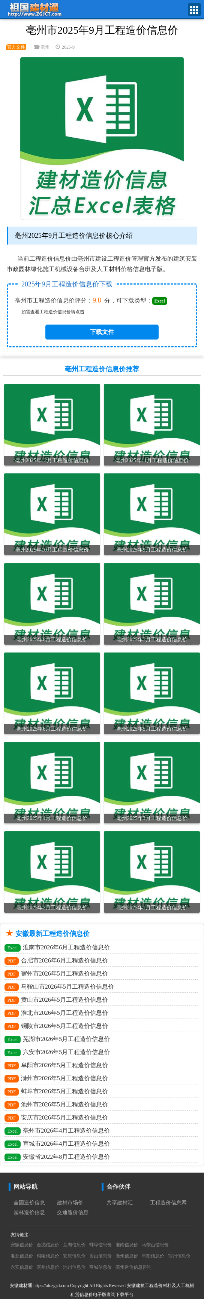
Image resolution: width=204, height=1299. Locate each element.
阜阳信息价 (153, 1256)
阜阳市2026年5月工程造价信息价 (56, 1065)
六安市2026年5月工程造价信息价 (57, 1052)
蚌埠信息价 (100, 1244)
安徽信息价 (21, 1244)
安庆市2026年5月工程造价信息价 (56, 1118)
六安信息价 (21, 1267)
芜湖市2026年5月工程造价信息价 (57, 1039)
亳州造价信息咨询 (134, 1267)
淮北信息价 (21, 1256)
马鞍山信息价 (155, 1244)
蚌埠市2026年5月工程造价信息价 (56, 1092)
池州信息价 (74, 1267)
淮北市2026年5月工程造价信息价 (56, 1013)
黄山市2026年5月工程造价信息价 (56, 1000)
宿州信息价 (179, 1256)
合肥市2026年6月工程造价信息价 (56, 961)
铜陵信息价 (48, 1256)
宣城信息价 (100, 1267)
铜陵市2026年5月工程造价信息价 (56, 1026)
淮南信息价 (127, 1244)
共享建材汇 (119, 1203)
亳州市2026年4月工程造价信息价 (57, 1131)
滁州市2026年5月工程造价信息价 (56, 1078)
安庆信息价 (74, 1256)
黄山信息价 (100, 1256)
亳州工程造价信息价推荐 (102, 369)
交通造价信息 (72, 1212)
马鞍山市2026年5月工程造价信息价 (59, 987)
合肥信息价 (48, 1244)
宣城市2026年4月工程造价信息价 (57, 1144)
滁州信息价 (127, 1256)
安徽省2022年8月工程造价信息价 (57, 1157)
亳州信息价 (48, 1267)
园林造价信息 (29, 1212)
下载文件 (102, 332)
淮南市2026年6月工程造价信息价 (57, 948)
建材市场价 (70, 1203)
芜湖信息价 (74, 1244)
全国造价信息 (29, 1203)
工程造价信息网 (168, 1203)
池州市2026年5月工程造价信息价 (56, 1105)
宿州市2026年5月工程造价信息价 (56, 974)
